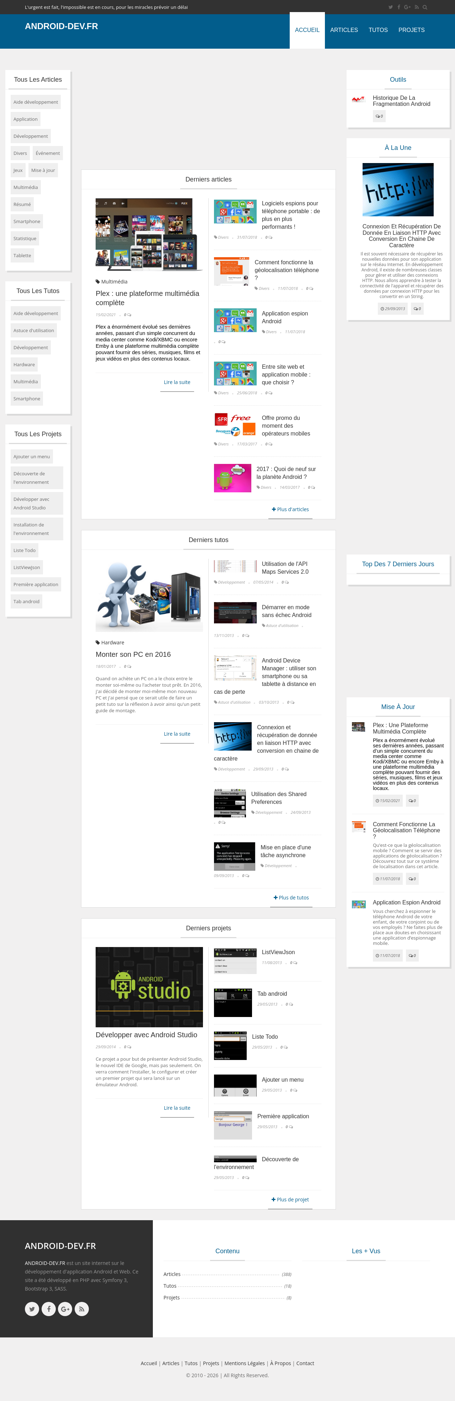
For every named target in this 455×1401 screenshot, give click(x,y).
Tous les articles (38, 79)
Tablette (22, 255)
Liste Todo (25, 550)
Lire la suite (177, 382)
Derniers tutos (209, 539)
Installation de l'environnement (31, 528)
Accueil (307, 30)
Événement (48, 153)
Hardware (24, 364)
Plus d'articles (290, 509)
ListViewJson (27, 567)
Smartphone (27, 221)
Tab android (26, 601)
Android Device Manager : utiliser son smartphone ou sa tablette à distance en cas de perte (265, 676)
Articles (344, 30)
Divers (20, 153)
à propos (280, 1363)
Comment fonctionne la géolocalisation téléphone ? (287, 270)
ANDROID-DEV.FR (45, 1263)
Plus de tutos (291, 897)
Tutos (378, 30)
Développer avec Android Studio (31, 503)
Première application (36, 584)
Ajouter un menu (32, 456)
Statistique (25, 238)
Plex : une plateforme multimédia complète (400, 728)
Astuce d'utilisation (34, 330)
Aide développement (36, 102)
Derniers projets (208, 928)
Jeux (18, 170)
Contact (305, 1363)
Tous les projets (37, 434)
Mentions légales (245, 1363)
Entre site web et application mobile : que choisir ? (286, 374)
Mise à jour (43, 170)
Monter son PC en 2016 (133, 654)
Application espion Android (406, 902)
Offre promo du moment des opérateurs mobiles (286, 426)
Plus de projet (290, 1199)
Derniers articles (209, 179)
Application (26, 119)
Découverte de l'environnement (31, 477)
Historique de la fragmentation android (401, 101)
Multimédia (26, 187)
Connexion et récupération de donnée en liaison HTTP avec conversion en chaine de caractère (266, 743)
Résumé (22, 204)
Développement (31, 136)
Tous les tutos (37, 290)
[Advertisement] (208, 109)
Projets (411, 30)
